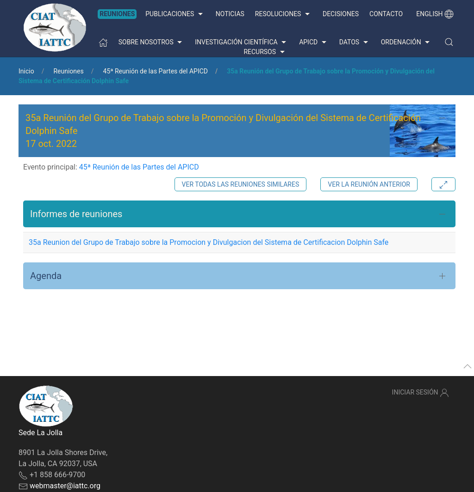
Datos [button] (354, 42)
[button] (449, 42)
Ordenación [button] (406, 42)
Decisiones (341, 14)
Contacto (386, 14)
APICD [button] (314, 42)
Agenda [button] (46, 275)
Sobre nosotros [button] (151, 42)
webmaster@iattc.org (65, 485)
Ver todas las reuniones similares (240, 184)
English (435, 13)
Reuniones (117, 14)
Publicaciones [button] (175, 14)
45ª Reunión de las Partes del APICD (155, 71)
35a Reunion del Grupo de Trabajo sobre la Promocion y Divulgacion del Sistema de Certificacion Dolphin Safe (208, 242)
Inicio (26, 71)
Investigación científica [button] (241, 42)
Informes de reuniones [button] (76, 213)
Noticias (230, 14)
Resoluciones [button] (283, 14)
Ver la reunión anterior (369, 184)
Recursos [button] (265, 52)
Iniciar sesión (420, 392)
